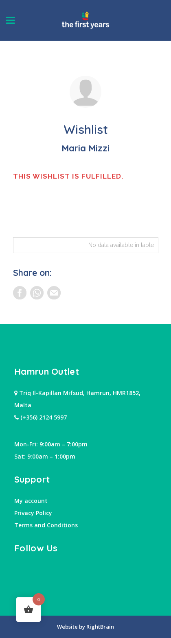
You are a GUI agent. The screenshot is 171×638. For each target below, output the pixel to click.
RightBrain (99, 626)
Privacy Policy (33, 513)
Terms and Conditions (46, 525)
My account (31, 501)
